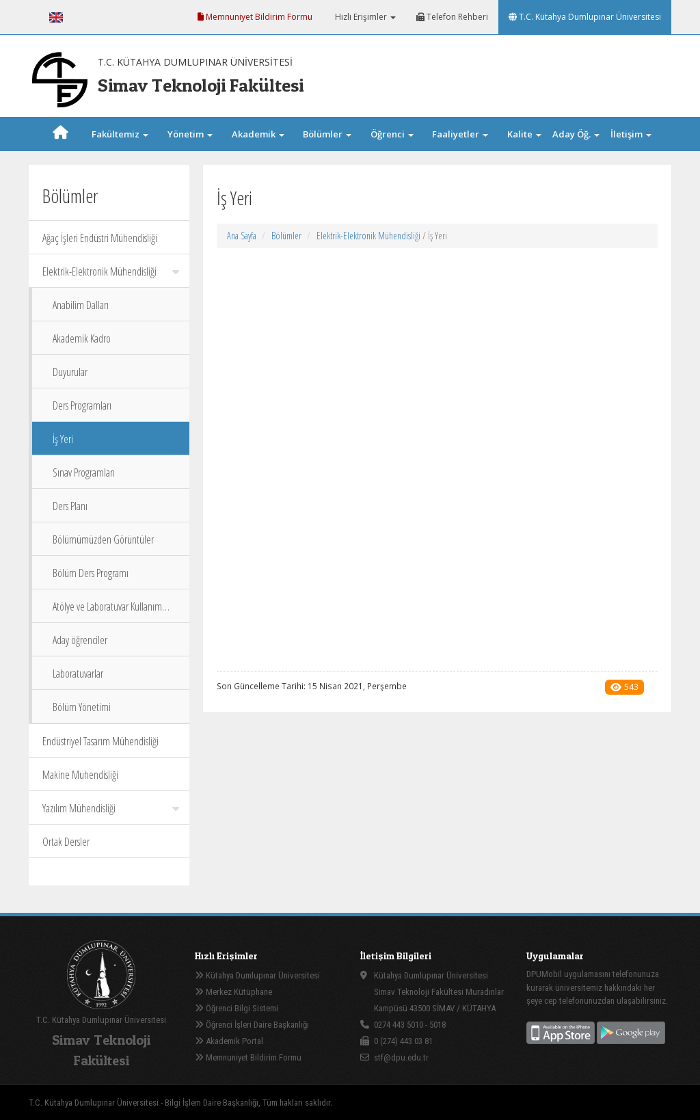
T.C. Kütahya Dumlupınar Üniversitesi (585, 17)
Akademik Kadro (82, 338)
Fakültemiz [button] (120, 134)
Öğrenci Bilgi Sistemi (236, 1008)
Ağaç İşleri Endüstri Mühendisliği (99, 237)
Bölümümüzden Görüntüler (103, 539)
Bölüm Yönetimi (82, 707)
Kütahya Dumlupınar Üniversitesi (257, 975)
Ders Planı (70, 506)
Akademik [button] (258, 134)
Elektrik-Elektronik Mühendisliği (110, 271)
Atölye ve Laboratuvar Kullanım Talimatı (107, 611)
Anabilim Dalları (81, 304)
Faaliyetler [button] (460, 134)
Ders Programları (82, 405)
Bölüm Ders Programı (91, 573)
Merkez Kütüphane (233, 992)
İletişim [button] (630, 134)
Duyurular (70, 371)
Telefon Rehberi (452, 17)
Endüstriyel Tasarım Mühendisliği (100, 741)
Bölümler (286, 235)
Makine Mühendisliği (80, 774)
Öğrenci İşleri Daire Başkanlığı (252, 1024)
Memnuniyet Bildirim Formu (255, 17)
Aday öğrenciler (80, 640)
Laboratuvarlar (78, 673)
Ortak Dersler (66, 841)
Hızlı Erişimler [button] (364, 17)
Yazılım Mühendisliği (110, 808)
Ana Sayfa (241, 235)
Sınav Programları (84, 472)
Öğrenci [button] (392, 134)
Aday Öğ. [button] (576, 134)
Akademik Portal (229, 1041)
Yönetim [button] (190, 134)
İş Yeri (63, 438)
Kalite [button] (524, 134)
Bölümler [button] (327, 134)
